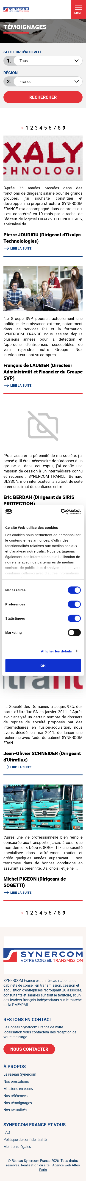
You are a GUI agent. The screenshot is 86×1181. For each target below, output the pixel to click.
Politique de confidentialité (25, 1139)
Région (10, 72)
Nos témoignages (17, 1102)
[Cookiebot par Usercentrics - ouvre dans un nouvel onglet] (61, 511)
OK (43, 665)
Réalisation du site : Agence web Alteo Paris (50, 1167)
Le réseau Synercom (19, 1074)
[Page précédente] (22, 127)
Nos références (15, 1095)
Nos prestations (16, 1081)
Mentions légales (17, 1146)
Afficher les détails (56, 651)
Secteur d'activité (22, 52)
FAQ (6, 1132)
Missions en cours (18, 1088)
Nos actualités (15, 1109)
